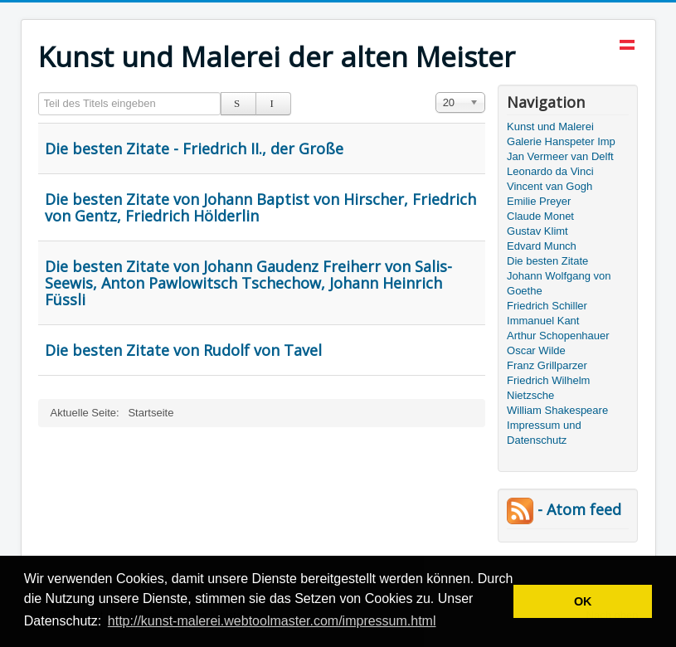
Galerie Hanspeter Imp (561, 141)
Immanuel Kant (543, 320)
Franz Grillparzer (547, 365)
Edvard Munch (541, 246)
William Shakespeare (557, 410)
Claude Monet (540, 216)
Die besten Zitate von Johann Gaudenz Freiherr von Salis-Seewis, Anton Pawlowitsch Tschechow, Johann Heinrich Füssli (248, 282)
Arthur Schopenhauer (558, 335)
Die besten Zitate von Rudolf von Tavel (183, 350)
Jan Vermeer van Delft (560, 156)
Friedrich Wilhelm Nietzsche (548, 387)
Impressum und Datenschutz (544, 432)
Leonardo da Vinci (550, 171)
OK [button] (583, 601)
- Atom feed (564, 509)
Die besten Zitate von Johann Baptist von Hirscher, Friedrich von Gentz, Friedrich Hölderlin (260, 207)
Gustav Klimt (537, 231)
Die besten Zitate (547, 261)
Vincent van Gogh (549, 186)
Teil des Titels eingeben (38, 92)
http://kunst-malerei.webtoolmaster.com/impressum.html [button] (272, 621)
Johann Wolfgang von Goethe (559, 283)
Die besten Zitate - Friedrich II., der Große (194, 148)
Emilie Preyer (539, 201)
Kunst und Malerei (550, 126)
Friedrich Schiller (547, 305)
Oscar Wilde (536, 350)
